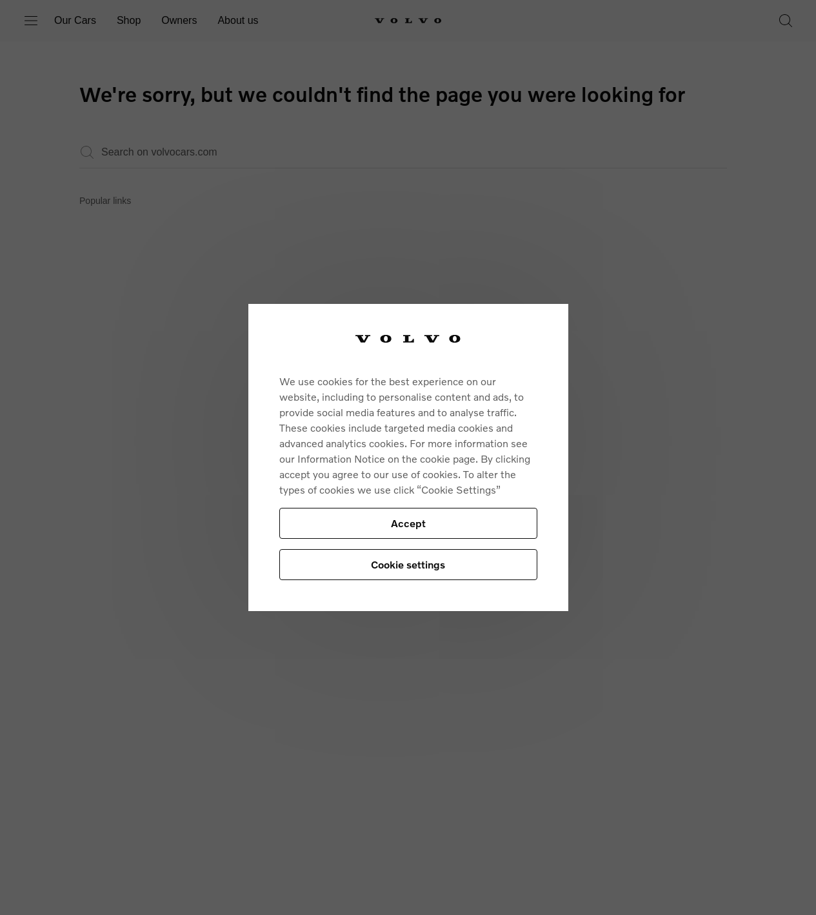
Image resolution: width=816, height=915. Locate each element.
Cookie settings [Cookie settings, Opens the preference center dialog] (408, 564)
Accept (408, 523)
